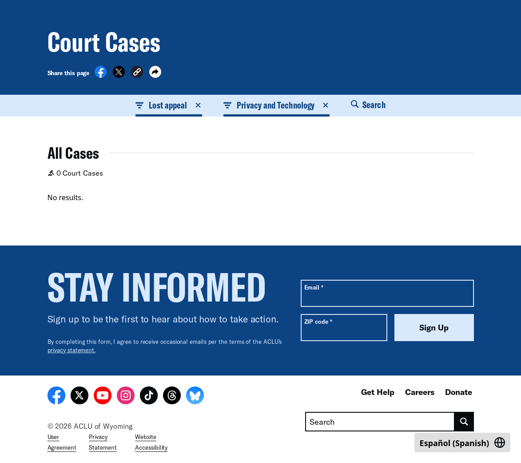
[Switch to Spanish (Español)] (462, 442)
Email (313, 287)
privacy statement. (72, 350)
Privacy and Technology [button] (276, 105)
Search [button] (368, 104)
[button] (137, 73)
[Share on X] (119, 75)
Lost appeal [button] (168, 105)
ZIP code (318, 321)
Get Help (377, 392)
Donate (458, 392)
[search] (464, 421)
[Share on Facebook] (101, 75)
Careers (419, 392)
